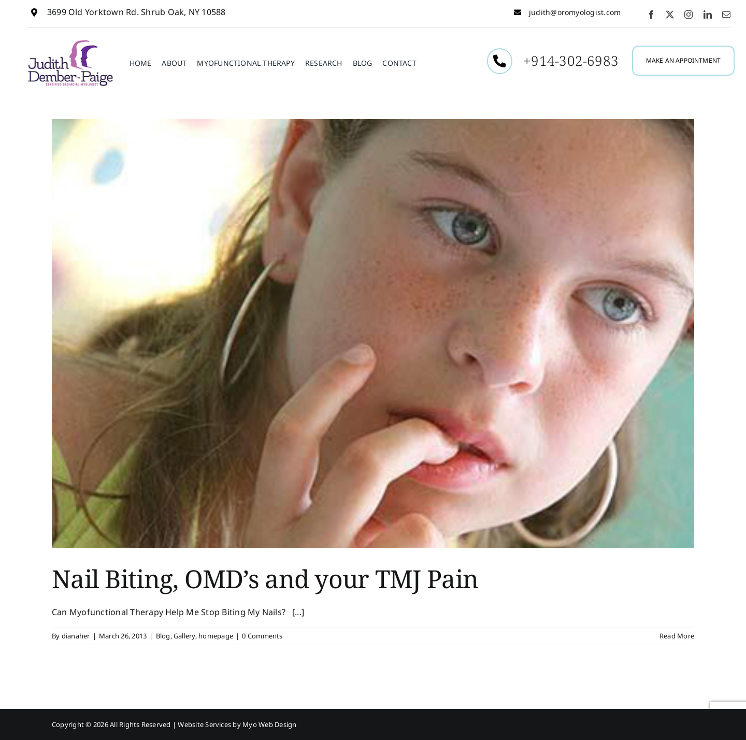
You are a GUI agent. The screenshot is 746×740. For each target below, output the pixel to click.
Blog (163, 636)
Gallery (184, 636)
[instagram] (688, 14)
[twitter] (670, 14)
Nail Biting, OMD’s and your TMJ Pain (265, 578)
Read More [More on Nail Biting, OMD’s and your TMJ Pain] (676, 636)
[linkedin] (708, 14)
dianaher (76, 636)
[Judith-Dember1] (70, 42)
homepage (215, 636)
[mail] (726, 14)
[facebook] (651, 14)
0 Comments (262, 636)
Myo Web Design (269, 724)
